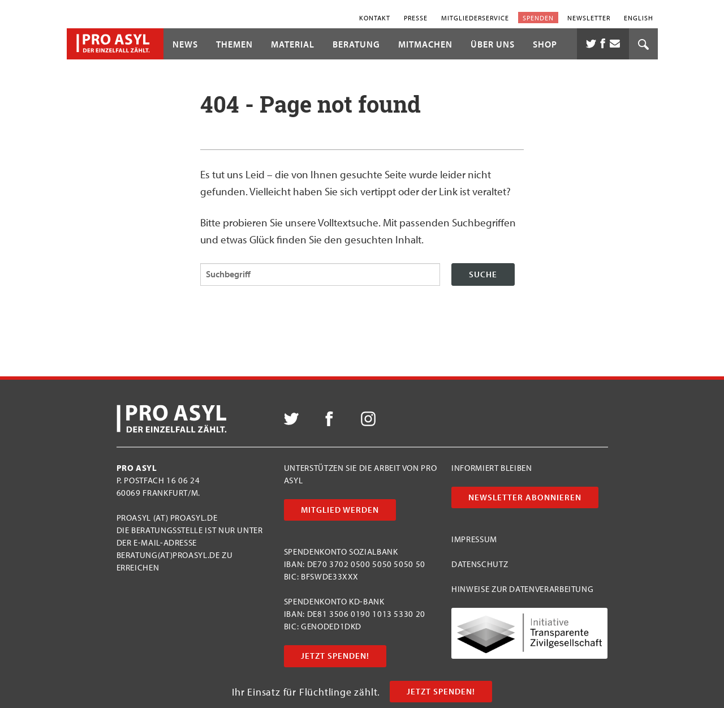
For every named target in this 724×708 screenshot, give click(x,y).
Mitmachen (425, 44)
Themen (234, 44)
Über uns (493, 44)
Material (292, 44)
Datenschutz (479, 564)
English (638, 17)
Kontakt (374, 17)
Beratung (356, 44)
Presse (416, 17)
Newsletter (588, 17)
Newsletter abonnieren (524, 497)
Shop (545, 44)
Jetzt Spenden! (441, 691)
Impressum (474, 539)
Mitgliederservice (475, 17)
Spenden (538, 17)
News (185, 44)
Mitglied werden (340, 509)
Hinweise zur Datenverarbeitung (522, 588)
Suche (483, 274)
